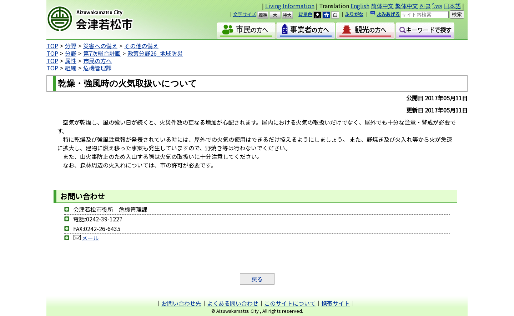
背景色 (305, 14)
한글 (425, 5)
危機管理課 (97, 68)
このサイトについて (290, 303)
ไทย (437, 5)
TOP (52, 45)
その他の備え (141, 45)
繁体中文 (406, 5)
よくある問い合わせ (232, 303)
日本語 (452, 5)
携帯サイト (335, 303)
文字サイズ (244, 14)
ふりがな (354, 14)
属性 (70, 60)
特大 (290, 15)
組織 (70, 68)
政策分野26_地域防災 (155, 53)
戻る (257, 279)
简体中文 (382, 5)
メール (86, 238)
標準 (266, 15)
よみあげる (388, 14)
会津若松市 (107, 19)
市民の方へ (97, 60)
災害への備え (100, 45)
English (360, 5)
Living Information (289, 5)
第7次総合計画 (102, 53)
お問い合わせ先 (181, 303)
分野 (70, 45)
